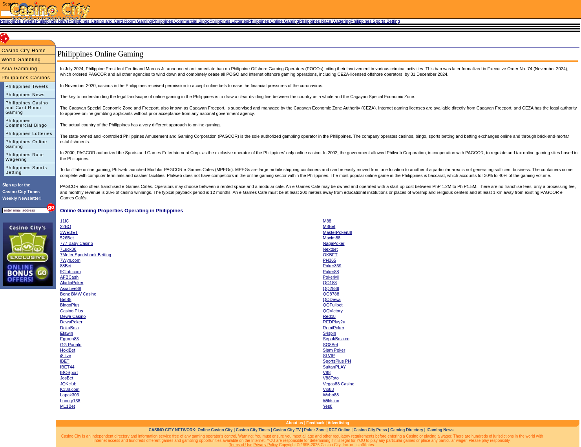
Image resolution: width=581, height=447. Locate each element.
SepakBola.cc (336, 338)
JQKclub (68, 383)
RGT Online (339, 430)
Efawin (66, 333)
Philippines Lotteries (28, 133)
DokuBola (69, 327)
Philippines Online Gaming (26, 144)
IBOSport (69, 372)
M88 (327, 221)
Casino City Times (253, 430)
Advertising (338, 423)
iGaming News (439, 430)
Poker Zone (314, 430)
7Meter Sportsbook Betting (85, 254)
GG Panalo (70, 344)
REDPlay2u (334, 321)
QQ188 (330, 282)
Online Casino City (214, 430)
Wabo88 (331, 394)
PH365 (329, 260)
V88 (327, 372)
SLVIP (329, 355)
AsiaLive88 (70, 288)
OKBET (330, 254)
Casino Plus (71, 310)
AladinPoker (71, 282)
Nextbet (330, 249)
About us (294, 423)
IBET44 (67, 367)
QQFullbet (333, 305)
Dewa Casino (73, 316)
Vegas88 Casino (338, 383)
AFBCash (69, 277)
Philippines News (25, 94)
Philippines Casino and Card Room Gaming (26, 107)
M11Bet (67, 406)
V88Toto (331, 378)
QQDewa (332, 299)
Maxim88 (332, 237)
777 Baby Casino (76, 243)
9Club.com (70, 271)
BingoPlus (70, 305)
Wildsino (331, 400)
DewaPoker (71, 321)
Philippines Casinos (26, 77)
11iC (64, 221)
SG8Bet (330, 344)
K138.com (70, 389)
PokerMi (331, 277)
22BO (65, 226)
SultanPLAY (334, 367)
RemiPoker (333, 327)
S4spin (329, 333)
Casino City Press (370, 430)
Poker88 (331, 271)
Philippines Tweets (26, 86)
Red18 (329, 316)
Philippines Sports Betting (26, 170)
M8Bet (329, 226)
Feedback (315, 423)
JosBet (66, 378)
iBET (64, 361)
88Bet (65, 265)
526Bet (67, 237)
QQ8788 (331, 294)
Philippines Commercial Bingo (26, 123)
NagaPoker (334, 243)
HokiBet (67, 350)
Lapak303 (69, 394)
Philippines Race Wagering (24, 157)
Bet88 (65, 299)
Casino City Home (24, 50)
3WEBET (69, 232)
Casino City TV (287, 430)
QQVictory (333, 310)
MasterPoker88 (338, 232)
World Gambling (21, 59)
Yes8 (328, 406)
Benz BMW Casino (78, 294)
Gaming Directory (406, 430)
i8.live (65, 355)
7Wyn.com (70, 260)
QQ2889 (331, 288)
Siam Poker (334, 350)
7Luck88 (68, 249)
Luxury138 (70, 400)
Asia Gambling (19, 68)
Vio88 (328, 389)
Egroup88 (69, 338)
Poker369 (332, 265)
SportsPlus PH (337, 361)
